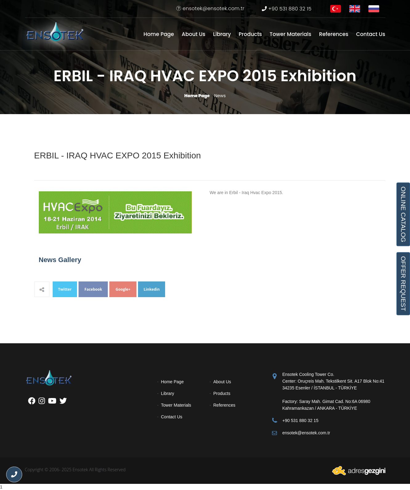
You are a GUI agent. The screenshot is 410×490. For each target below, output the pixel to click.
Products (250, 34)
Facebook (93, 289)
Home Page (159, 34)
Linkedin (152, 289)
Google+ (123, 289)
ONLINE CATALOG (403, 214)
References (333, 34)
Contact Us (370, 34)
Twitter (65, 289)
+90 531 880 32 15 (286, 8)
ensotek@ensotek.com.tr (210, 8)
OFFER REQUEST (403, 283)
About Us (193, 34)
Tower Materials (290, 34)
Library (222, 34)
